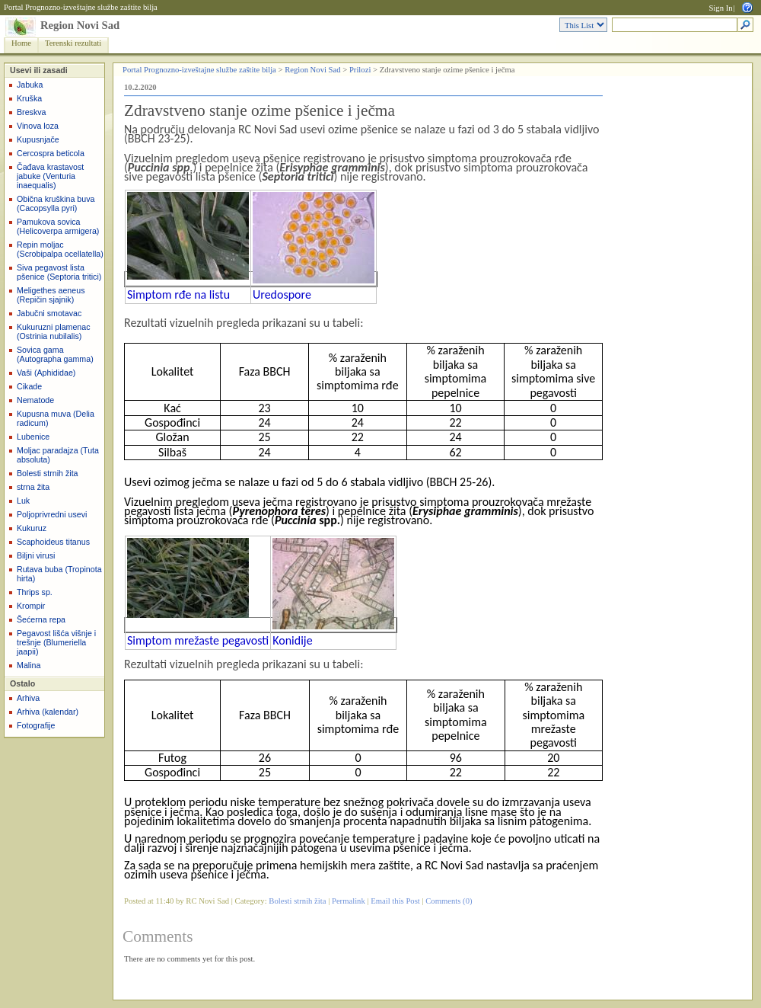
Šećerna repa (41, 619)
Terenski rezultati (73, 43)
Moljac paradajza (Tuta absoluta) (58, 455)
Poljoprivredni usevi (52, 514)
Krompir (31, 605)
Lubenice (33, 436)
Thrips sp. (35, 592)
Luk (23, 500)
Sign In (720, 8)
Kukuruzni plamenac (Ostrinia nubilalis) (54, 331)
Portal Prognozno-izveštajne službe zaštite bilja (81, 7)
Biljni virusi (36, 555)
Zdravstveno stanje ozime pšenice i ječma (259, 110)
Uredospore (282, 294)
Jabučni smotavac (49, 313)
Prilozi (360, 70)
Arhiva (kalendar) (47, 711)
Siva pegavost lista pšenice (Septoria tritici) (59, 272)
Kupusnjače (38, 139)
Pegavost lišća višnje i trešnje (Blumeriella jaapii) (56, 642)
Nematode (35, 400)
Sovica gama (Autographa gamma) (55, 354)
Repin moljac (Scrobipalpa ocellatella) (60, 249)
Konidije (292, 640)
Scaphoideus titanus (53, 541)
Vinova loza (38, 125)
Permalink (348, 901)
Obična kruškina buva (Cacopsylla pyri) (55, 203)
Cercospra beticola (50, 153)
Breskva (31, 112)
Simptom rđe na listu (178, 294)
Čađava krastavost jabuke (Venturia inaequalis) (50, 176)
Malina (28, 665)
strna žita (33, 486)
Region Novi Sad (79, 25)
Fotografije (36, 725)
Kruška (29, 98)
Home (21, 43)
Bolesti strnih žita (47, 473)
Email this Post (395, 901)
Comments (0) (448, 901)
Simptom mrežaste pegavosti (198, 640)
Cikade (29, 386)
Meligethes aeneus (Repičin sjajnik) (50, 295)
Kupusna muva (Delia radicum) (55, 418)
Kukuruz (31, 528)
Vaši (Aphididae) (46, 372)
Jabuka (30, 84)
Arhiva (28, 697)
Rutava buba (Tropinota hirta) (59, 574)
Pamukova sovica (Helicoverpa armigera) (58, 226)
